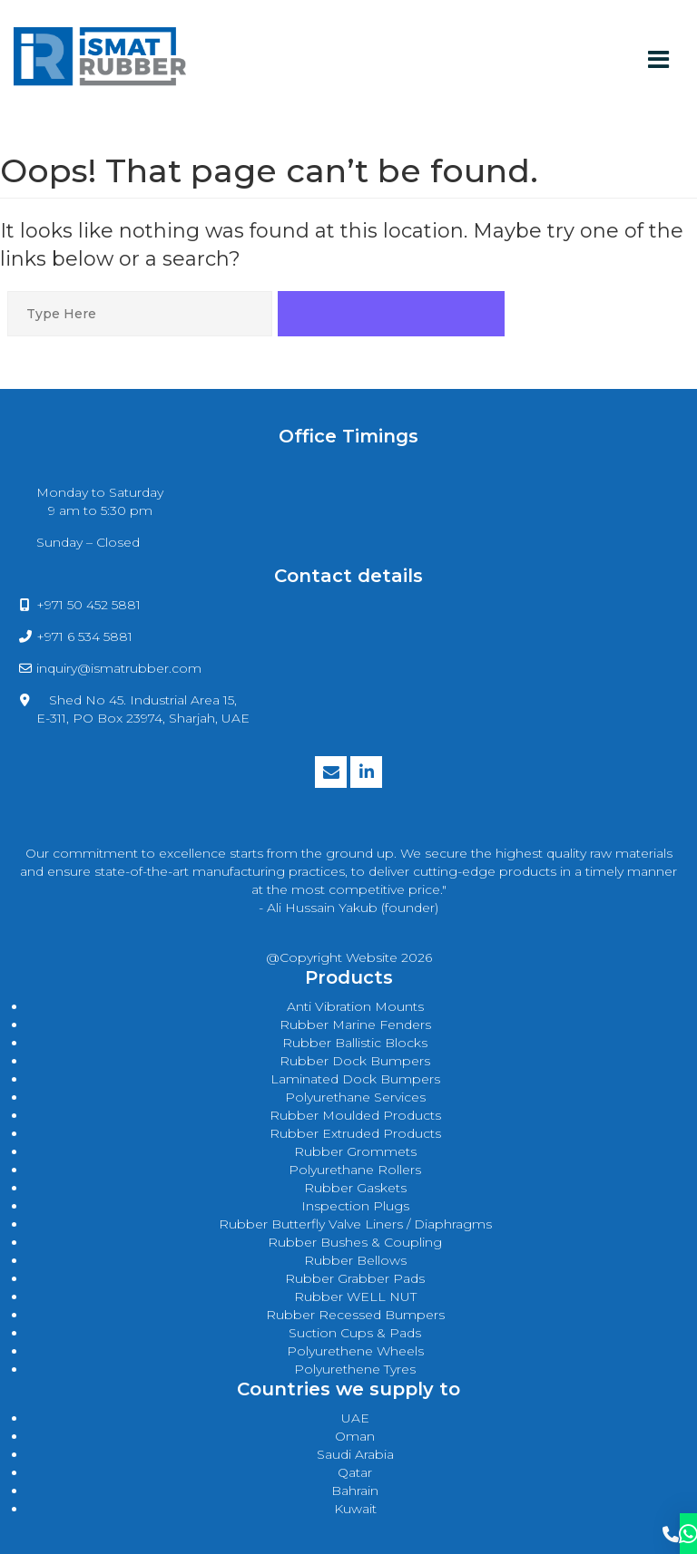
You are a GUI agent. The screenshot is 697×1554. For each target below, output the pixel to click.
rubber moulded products (355, 1115)
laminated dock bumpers (355, 1079)
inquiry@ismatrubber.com (118, 668)
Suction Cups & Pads (355, 1333)
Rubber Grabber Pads (355, 1278)
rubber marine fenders (355, 1024)
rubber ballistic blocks (354, 1042)
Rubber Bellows (355, 1260)
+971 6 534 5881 (84, 636)
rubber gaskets (355, 1188)
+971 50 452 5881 (88, 605)
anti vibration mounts (355, 1006)
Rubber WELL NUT (355, 1296)
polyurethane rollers (355, 1169)
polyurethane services (355, 1097)
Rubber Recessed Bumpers (355, 1314)
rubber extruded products (355, 1133)
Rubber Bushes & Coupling (355, 1242)
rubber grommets (355, 1151)
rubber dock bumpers (355, 1061)
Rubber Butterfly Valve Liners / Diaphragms (355, 1224)
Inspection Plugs (355, 1206)
